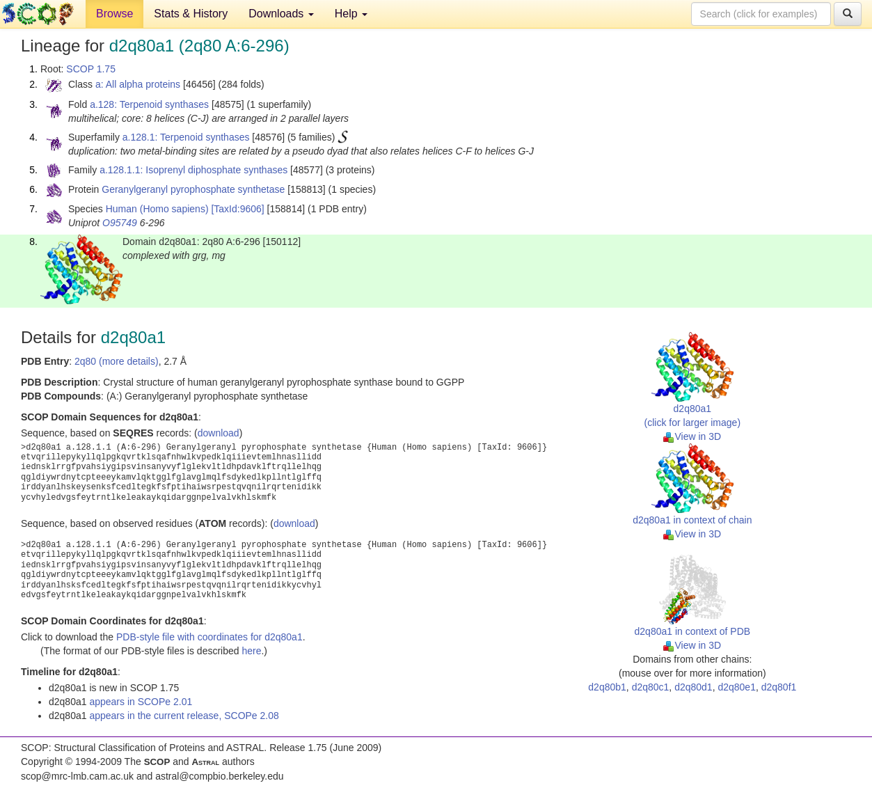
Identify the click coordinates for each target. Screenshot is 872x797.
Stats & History (191, 13)
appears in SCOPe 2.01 (140, 701)
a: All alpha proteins (137, 84)
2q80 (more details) (116, 361)
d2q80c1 (650, 687)
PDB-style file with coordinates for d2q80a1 (209, 636)
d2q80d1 (693, 687)
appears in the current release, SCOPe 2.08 (183, 715)
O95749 (119, 222)
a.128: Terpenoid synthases (149, 104)
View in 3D (692, 436)
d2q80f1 (779, 687)
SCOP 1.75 (91, 68)
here (251, 650)
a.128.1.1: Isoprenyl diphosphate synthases (193, 169)
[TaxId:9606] (237, 208)
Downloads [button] (281, 13)
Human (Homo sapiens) (157, 208)
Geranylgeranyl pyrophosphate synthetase (193, 189)
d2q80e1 (737, 687)
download (218, 433)
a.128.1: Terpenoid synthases (186, 137)
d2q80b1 (607, 687)
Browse (114, 13)
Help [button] (351, 13)
